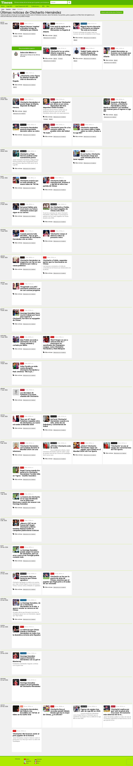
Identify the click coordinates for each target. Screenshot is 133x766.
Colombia (38, 759)
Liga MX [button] (9, 6)
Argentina (27, 761)
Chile (26, 763)
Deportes (8, 9)
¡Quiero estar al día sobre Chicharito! (111, 12)
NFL (43, 6)
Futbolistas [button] (35, 6)
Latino (26, 759)
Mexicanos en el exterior (29, 33)
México (37, 761)
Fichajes (15, 36)
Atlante (20, 36)
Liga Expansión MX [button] (22, 6)
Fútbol (14, 9)
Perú (37, 763)
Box (48, 6)
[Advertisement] (117, 33)
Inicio (3, 6)
